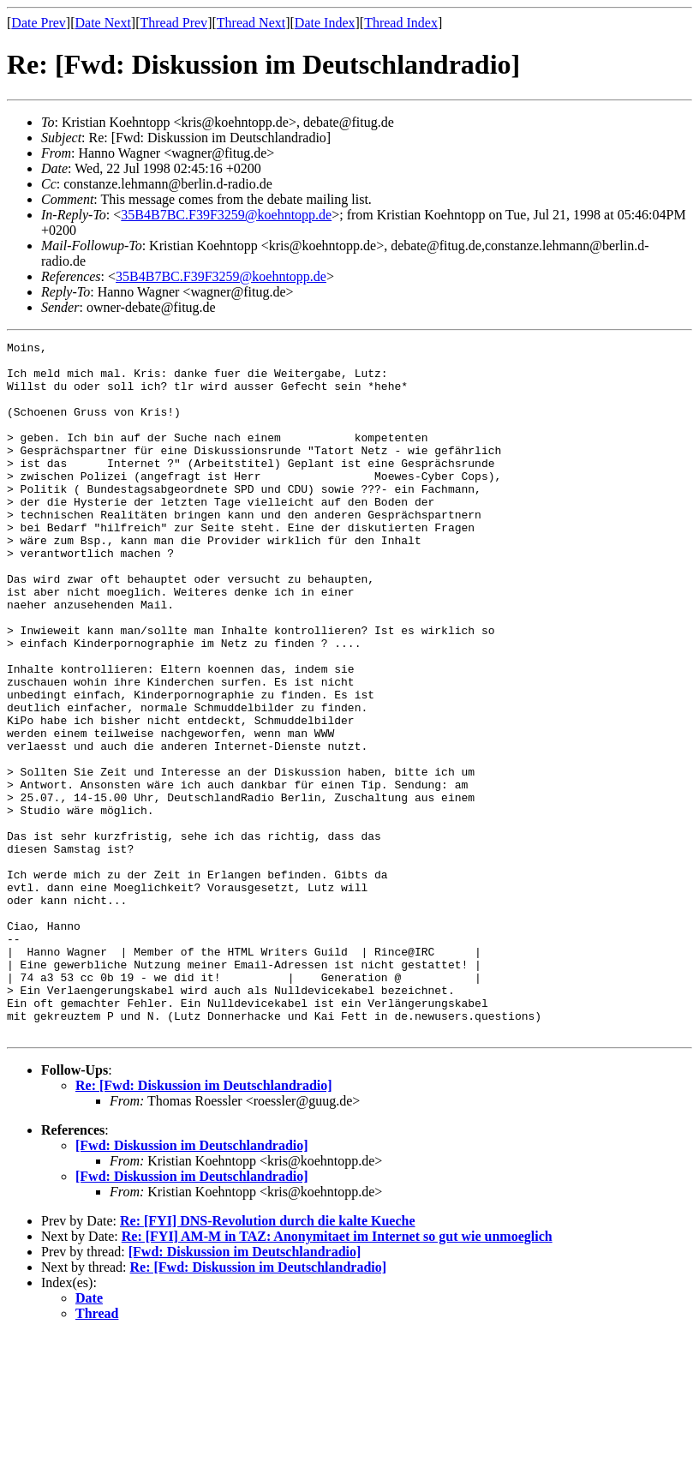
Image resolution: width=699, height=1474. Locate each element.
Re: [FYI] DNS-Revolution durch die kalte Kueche (267, 1359)
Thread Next (251, 22)
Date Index (325, 22)
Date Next (103, 22)
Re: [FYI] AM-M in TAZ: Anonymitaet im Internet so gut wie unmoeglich (337, 1375)
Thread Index (401, 22)
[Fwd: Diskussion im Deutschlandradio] (191, 1284)
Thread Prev (173, 22)
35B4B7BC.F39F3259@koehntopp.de (226, 214)
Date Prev (38, 22)
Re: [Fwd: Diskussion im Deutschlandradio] (203, 1224)
